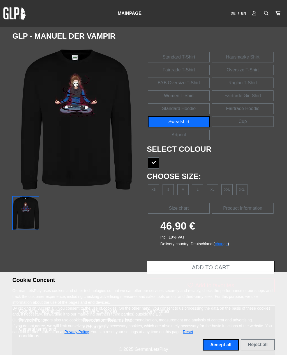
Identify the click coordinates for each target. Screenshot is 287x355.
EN (243, 13)
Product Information (242, 208)
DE (233, 13)
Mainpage (130, 13)
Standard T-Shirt (179, 57)
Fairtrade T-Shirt (179, 69)
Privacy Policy (76, 332)
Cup (243, 121)
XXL (227, 189)
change (221, 244)
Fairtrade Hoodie (242, 108)
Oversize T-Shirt (243, 69)
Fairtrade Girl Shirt (242, 95)
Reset (188, 332)
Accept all (221, 344)
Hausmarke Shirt (242, 57)
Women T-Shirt (179, 95)
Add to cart (211, 267)
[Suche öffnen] (266, 13)
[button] (278, 13)
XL (212, 189)
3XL (242, 189)
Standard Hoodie (179, 108)
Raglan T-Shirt (242, 82)
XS (154, 189)
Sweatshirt (178, 121)
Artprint (179, 134)
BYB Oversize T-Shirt (179, 82)
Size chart (179, 208)
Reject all (258, 344)
